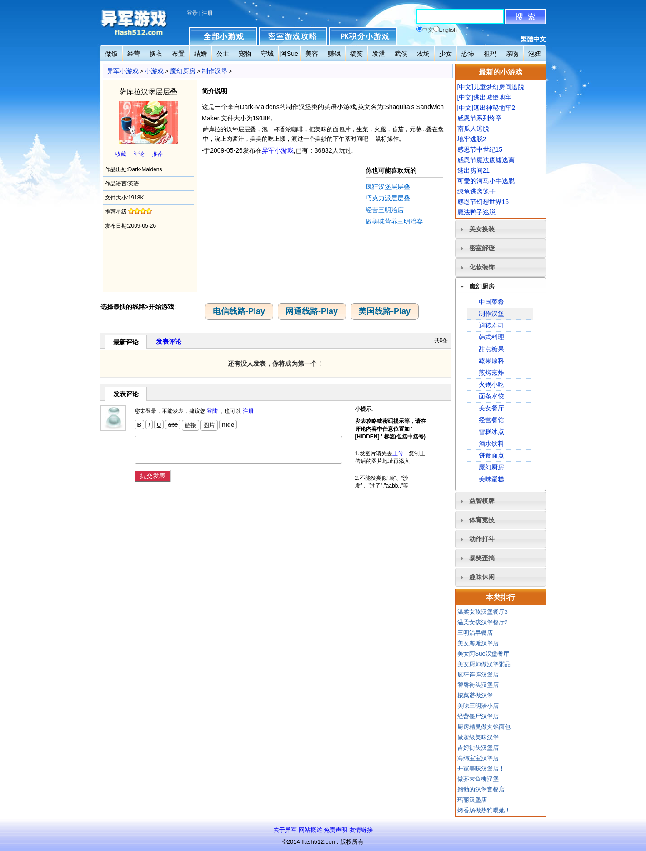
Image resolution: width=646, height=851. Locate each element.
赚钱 (334, 53)
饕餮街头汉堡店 (478, 685)
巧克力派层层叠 (388, 198)
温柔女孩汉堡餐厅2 (482, 622)
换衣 (156, 53)
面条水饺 (491, 396)
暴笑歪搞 (482, 558)
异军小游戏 (123, 71)
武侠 (401, 53)
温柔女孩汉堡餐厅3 (482, 611)
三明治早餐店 (475, 632)
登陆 (212, 411)
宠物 (245, 53)
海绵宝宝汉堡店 (478, 758)
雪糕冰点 (491, 431)
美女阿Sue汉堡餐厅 (483, 653)
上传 (397, 453)
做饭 (111, 53)
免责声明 (335, 829)
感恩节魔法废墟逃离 (486, 160)
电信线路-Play (239, 311)
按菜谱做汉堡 (475, 695)
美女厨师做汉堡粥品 (484, 664)
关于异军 (285, 829)
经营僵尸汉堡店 (478, 716)
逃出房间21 (473, 170)
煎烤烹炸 (491, 372)
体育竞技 (482, 519)
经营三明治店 (385, 210)
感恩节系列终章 (479, 118)
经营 (133, 53)
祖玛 (490, 53)
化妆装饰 (482, 267)
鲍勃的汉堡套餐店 (481, 789)
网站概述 (310, 829)
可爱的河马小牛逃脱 (486, 180)
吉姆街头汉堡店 (478, 747)
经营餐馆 (491, 419)
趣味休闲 (482, 577)
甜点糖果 (491, 349)
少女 (445, 53)
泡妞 (534, 53)
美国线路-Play (384, 311)
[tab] (500, 229)
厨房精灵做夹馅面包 (484, 726)
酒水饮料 (491, 443)
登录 (192, 13)
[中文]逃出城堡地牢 (484, 97)
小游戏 (154, 71)
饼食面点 (491, 455)
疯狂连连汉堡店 (478, 674)
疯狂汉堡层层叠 (388, 186)
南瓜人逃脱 (473, 128)
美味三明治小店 (478, 705)
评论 (139, 154)
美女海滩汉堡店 (478, 643)
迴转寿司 (491, 325)
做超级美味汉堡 (478, 737)
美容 (311, 53)
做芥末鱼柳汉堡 (478, 779)
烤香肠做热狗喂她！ (484, 810)
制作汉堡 (214, 71)
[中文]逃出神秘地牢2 (486, 107)
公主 (222, 53)
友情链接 (361, 829)
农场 (423, 53)
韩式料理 (491, 337)
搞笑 (356, 53)
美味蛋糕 (491, 479)
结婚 (200, 53)
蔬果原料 (491, 360)
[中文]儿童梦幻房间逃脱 (491, 86)
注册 (207, 13)
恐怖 (467, 53)
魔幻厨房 (182, 71)
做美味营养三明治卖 (394, 221)
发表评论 (168, 341)
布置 (178, 53)
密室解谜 (482, 248)
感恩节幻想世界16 (483, 201)
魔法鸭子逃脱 (476, 212)
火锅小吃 (491, 384)
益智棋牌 (482, 500)
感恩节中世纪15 (480, 149)
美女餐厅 (491, 408)
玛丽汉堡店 (472, 799)
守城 (267, 53)
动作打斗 (482, 538)
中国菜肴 (491, 301)
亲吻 (512, 53)
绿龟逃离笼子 (476, 191)
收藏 (120, 154)
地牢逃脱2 (471, 139)
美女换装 (482, 229)
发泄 (378, 53)
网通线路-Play (311, 311)
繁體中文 (533, 39)
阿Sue (289, 53)
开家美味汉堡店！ (481, 768)
